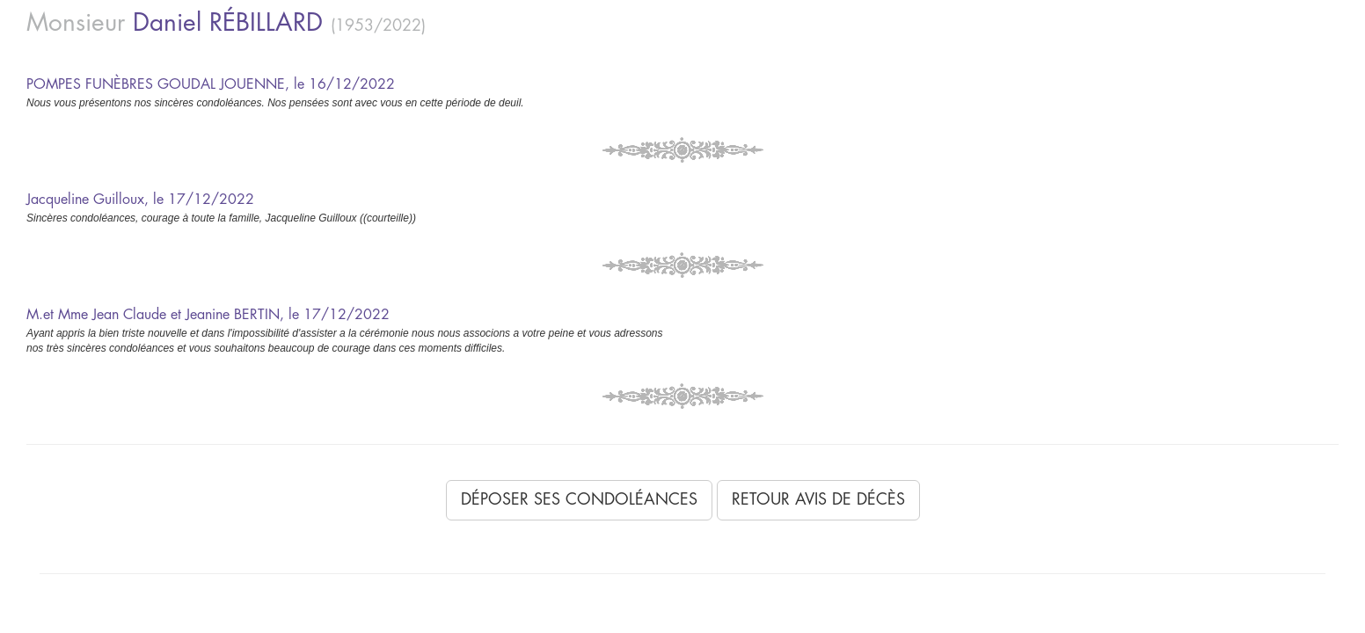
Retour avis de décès (818, 499)
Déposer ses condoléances (579, 499)
